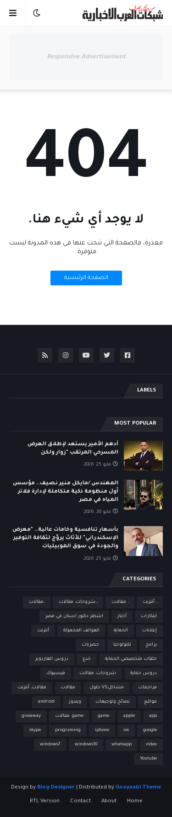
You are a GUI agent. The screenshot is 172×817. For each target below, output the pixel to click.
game (103, 716)
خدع (87, 659)
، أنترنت (150, 602)
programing (68, 730)
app (153, 716)
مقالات (68, 687)
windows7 (50, 744)
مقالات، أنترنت (31, 687)
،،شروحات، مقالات (78, 602)
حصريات (90, 644)
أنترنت (43, 630)
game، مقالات (69, 716)
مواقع (150, 701)
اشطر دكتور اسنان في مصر (74, 616)
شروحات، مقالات (97, 673)
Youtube (148, 758)
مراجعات (147, 687)
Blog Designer (56, 788)
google (150, 730)
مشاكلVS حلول (106, 687)
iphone (102, 730)
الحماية (121, 630)
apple (129, 716)
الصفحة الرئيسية (86, 278)
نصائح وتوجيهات (112, 701)
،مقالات (36, 602)
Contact (80, 802)
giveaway (31, 716)
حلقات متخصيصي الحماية (131, 659)
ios (126, 730)
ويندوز (75, 701)
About (109, 802)
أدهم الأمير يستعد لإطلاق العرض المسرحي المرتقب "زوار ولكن (73, 449)
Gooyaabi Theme (138, 788)
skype (35, 730)
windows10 (86, 744)
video (151, 744)
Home (135, 802)
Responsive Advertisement (86, 57)
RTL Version (45, 802)
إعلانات (149, 630)
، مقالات (119, 602)
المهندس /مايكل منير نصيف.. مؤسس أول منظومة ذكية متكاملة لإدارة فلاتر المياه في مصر (65, 492)
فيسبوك (55, 673)
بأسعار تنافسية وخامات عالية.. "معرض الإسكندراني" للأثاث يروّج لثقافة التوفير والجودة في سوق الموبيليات (65, 538)
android (46, 701)
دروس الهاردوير (51, 659)
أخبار (122, 616)
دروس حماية (143, 673)
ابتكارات (149, 616)
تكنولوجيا (122, 644)
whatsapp (121, 744)
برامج (151, 644)
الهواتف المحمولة (81, 630)
